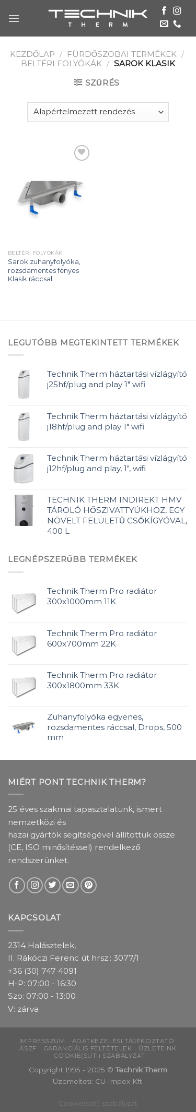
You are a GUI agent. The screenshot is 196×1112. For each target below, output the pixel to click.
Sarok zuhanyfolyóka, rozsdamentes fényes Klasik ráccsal (44, 270)
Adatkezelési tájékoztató (123, 1041)
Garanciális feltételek (87, 1048)
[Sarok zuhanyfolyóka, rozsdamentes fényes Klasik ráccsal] (50, 193)
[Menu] (14, 18)
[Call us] (177, 24)
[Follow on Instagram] (177, 11)
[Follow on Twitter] (52, 885)
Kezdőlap (32, 54)
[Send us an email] (164, 24)
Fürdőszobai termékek (122, 54)
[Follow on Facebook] (164, 11)
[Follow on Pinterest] (88, 885)
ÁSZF (27, 1048)
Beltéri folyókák (61, 63)
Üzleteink (157, 1048)
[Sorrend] (98, 112)
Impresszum (42, 1041)
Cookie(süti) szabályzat (99, 1055)
